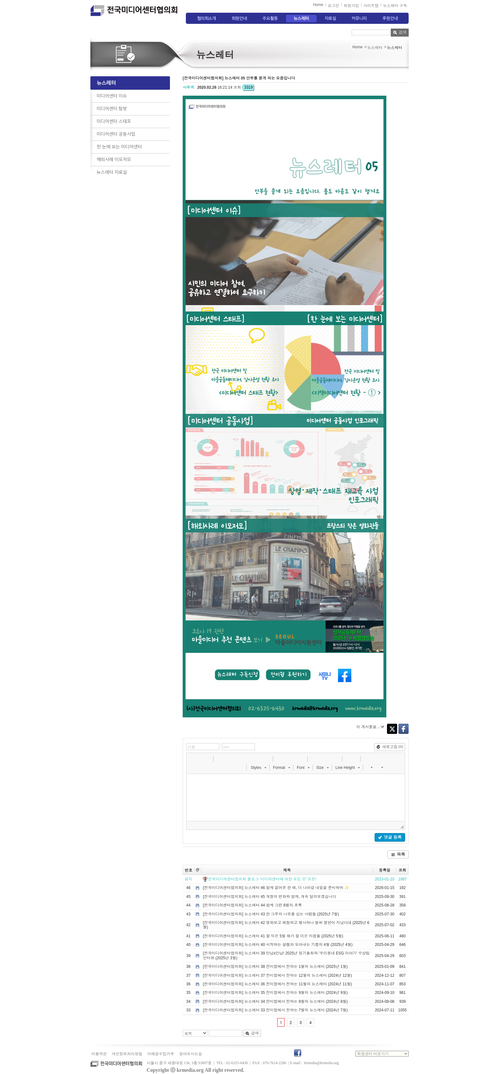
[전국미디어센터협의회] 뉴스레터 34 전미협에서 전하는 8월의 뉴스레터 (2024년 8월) (275, 1001)
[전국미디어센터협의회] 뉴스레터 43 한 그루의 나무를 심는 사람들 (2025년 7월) (271, 914)
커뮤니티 (359, 18)
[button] (192, 758)
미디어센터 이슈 (112, 96)
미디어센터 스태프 (114, 121)
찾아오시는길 (190, 1054)
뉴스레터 (301, 18)
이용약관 (99, 1054)
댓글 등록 (389, 837)
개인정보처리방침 (127, 1054)
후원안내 (390, 18)
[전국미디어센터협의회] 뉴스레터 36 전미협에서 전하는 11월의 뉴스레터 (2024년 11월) (277, 984)
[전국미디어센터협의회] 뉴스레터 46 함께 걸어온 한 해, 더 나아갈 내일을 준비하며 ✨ (276, 888)
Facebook (403, 729)
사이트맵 (371, 5)
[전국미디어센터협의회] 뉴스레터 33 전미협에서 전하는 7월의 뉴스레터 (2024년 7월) (275, 1010)
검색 (399, 32)
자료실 (330, 18)
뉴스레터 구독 (395, 5)
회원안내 (239, 18)
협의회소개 (206, 18)
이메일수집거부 (160, 1054)
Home (318, 5)
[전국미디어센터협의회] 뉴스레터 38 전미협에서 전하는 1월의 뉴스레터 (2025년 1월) (275, 966)
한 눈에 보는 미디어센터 (119, 146)
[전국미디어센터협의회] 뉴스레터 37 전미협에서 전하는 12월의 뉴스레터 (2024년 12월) (277, 975)
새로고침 (389, 746)
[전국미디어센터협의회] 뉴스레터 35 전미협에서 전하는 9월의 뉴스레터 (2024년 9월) (275, 992)
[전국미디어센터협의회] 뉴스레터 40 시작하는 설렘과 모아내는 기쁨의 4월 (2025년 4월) (278, 944)
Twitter (392, 729)
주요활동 (270, 18)
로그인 (333, 5)
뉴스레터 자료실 (112, 172)
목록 (398, 854)
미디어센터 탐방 (112, 108)
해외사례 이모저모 (114, 159)
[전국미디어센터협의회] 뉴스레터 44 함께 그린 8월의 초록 (252, 905)
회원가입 (351, 5)
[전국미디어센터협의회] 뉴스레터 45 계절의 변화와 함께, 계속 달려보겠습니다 (269, 896)
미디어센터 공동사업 (116, 134)
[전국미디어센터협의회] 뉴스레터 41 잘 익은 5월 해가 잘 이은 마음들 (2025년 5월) (273, 936)
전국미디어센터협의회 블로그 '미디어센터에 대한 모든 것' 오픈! (262, 879)
